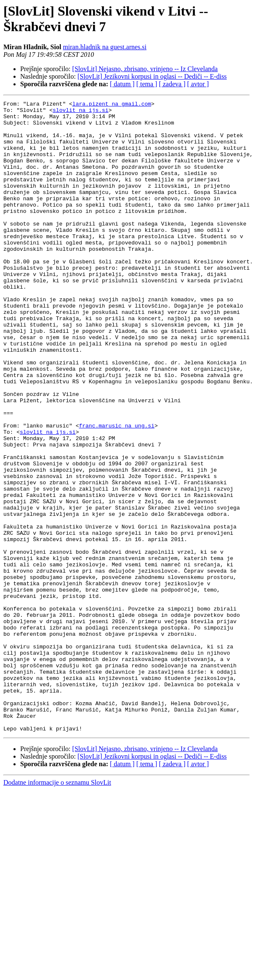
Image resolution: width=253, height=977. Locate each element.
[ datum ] (122, 84)
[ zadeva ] (172, 84)
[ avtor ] (198, 84)
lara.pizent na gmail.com (111, 105)
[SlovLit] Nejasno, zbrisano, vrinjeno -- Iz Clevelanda (145, 68)
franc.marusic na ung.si (116, 491)
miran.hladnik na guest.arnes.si (104, 46)
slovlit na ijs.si (81, 112)
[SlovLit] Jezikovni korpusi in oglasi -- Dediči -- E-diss (152, 76)
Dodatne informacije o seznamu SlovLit (57, 908)
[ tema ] (146, 84)
